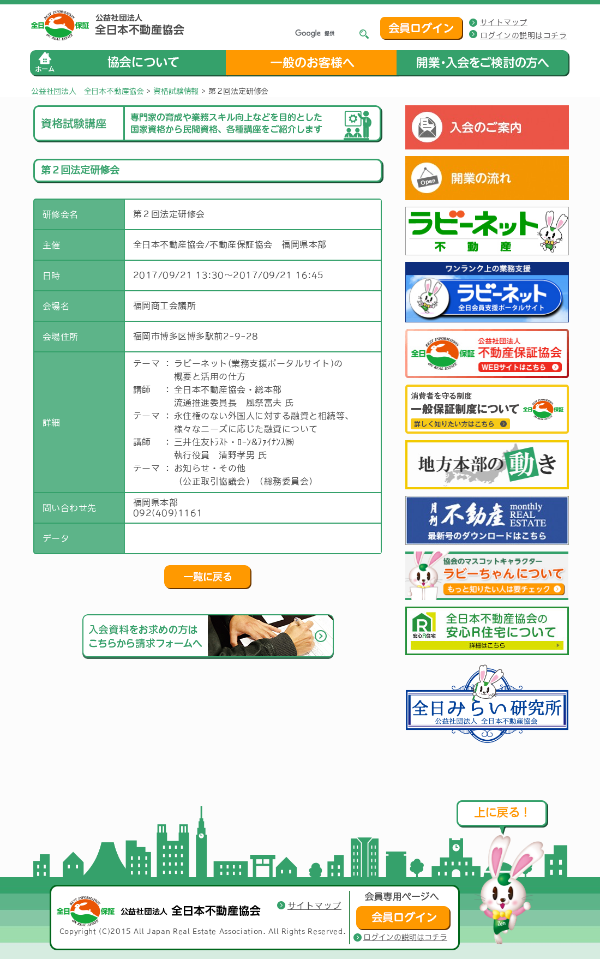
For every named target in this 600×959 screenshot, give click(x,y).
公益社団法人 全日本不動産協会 (87, 91)
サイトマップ (503, 22)
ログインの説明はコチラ (523, 35)
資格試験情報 (176, 91)
